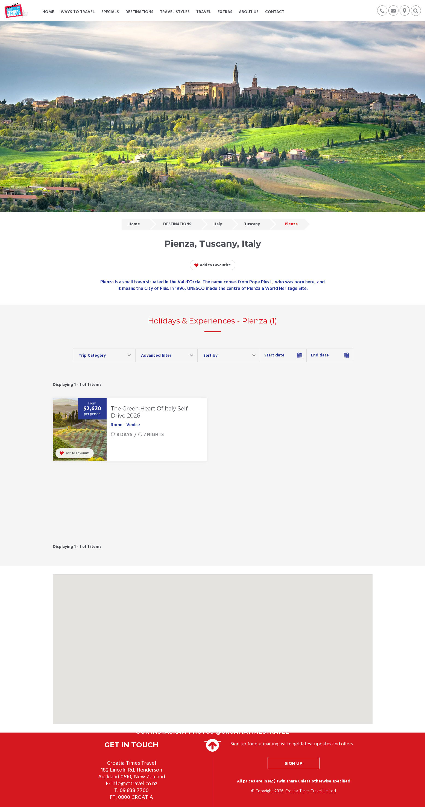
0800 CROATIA (135, 797)
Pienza (291, 224)
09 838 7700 (134, 790)
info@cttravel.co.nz (134, 783)
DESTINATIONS (177, 224)
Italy (217, 224)
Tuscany (252, 224)
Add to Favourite (212, 265)
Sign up (294, 763)
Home (134, 224)
